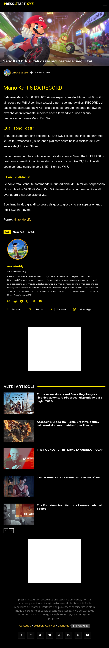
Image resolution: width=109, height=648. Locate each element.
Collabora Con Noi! (44, 625)
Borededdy (21, 73)
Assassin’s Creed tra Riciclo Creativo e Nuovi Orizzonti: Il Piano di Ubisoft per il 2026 (68, 423)
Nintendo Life (22, 219)
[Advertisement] (54, 349)
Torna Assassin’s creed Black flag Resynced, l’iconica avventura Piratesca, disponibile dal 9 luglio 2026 (69, 397)
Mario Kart (18, 231)
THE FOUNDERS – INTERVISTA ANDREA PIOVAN (70, 449)
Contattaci (25, 625)
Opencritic (64, 625)
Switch (31, 231)
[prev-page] (6, 530)
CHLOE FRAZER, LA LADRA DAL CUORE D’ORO (69, 477)
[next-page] (11, 530)
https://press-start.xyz (17, 271)
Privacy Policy (81, 626)
